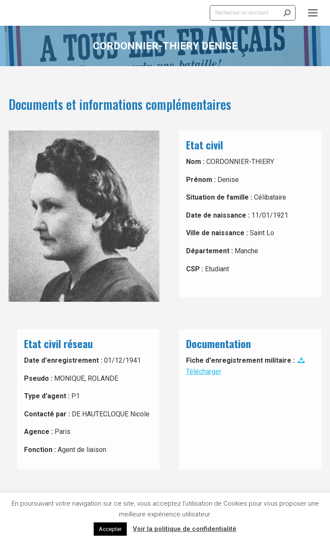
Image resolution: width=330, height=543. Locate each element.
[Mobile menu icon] (312, 12)
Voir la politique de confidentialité (184, 529)
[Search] (253, 13)
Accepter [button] (110, 529)
